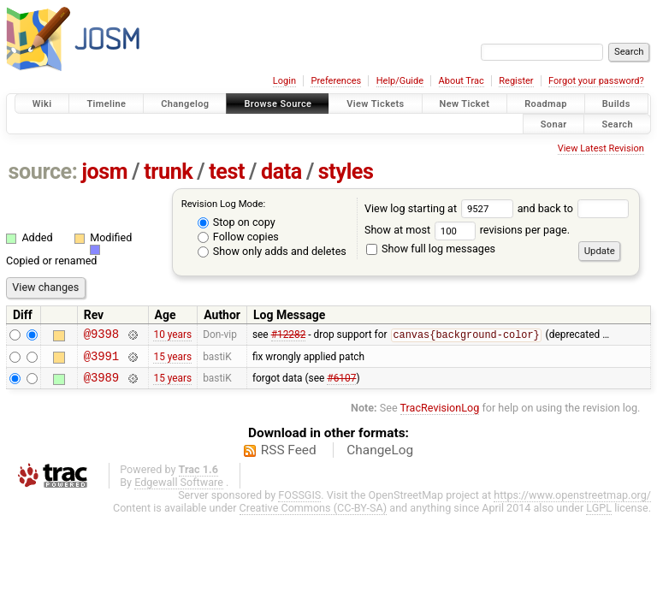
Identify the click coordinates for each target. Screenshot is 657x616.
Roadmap (545, 104)
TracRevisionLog (440, 415)
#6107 (341, 385)
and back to (574, 208)
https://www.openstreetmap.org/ (572, 502)
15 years (172, 360)
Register (516, 80)
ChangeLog (379, 457)
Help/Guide (399, 80)
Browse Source (277, 104)
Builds (616, 104)
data (281, 171)
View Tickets (375, 104)
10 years (172, 336)
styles (346, 171)
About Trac (461, 80)
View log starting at (441, 208)
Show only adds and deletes (272, 251)
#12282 (288, 337)
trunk (168, 171)
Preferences (336, 80)
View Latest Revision (601, 148)
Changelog (185, 104)
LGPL (599, 515)
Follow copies (238, 236)
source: (43, 171)
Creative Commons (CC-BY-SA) (314, 515)
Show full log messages (430, 248)
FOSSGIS (299, 502)
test (227, 171)
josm (104, 171)
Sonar (554, 123)
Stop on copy (236, 222)
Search (617, 123)
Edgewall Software (178, 489)
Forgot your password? (596, 80)
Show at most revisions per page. (467, 229)
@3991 (101, 360)
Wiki (42, 104)
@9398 (101, 336)
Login (284, 80)
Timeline (106, 104)
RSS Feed (289, 457)
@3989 (101, 384)
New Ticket (465, 104)
